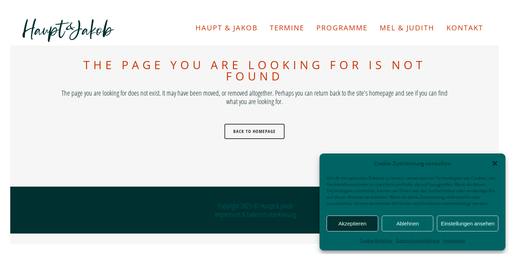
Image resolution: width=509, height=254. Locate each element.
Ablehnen (407, 223)
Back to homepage (254, 131)
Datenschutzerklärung (418, 240)
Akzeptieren (352, 223)
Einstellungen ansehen (468, 223)
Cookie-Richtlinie (376, 240)
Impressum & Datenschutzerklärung (255, 214)
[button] (494, 163)
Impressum (454, 240)
